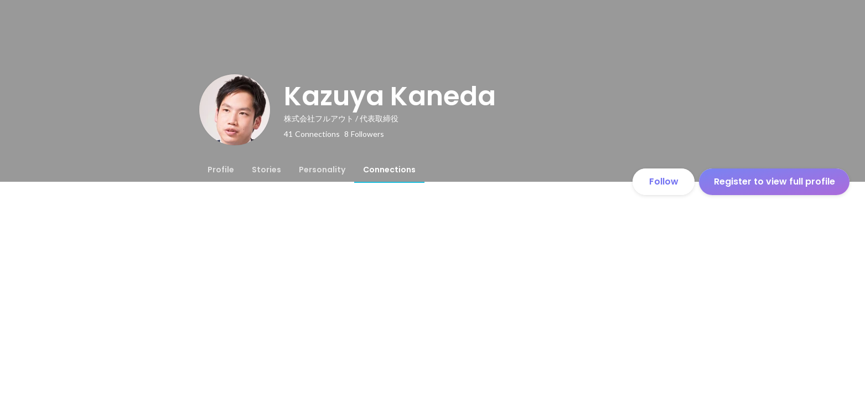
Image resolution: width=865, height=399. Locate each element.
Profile (221, 169)
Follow (663, 181)
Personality (322, 169)
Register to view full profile (774, 181)
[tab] (221, 169)
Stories (266, 169)
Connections (389, 169)
